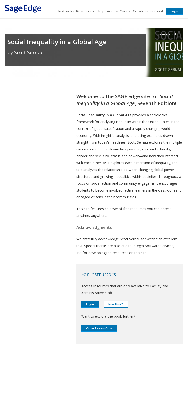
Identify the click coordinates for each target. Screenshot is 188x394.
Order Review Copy (99, 328)
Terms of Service (93, 375)
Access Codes (118, 11)
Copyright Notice (123, 375)
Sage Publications (33, 364)
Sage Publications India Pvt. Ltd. (76, 364)
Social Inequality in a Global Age (56, 41)
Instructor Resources (76, 11)
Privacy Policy (151, 375)
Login (174, 11)
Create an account (148, 11)
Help (100, 11)
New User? (115, 304)
